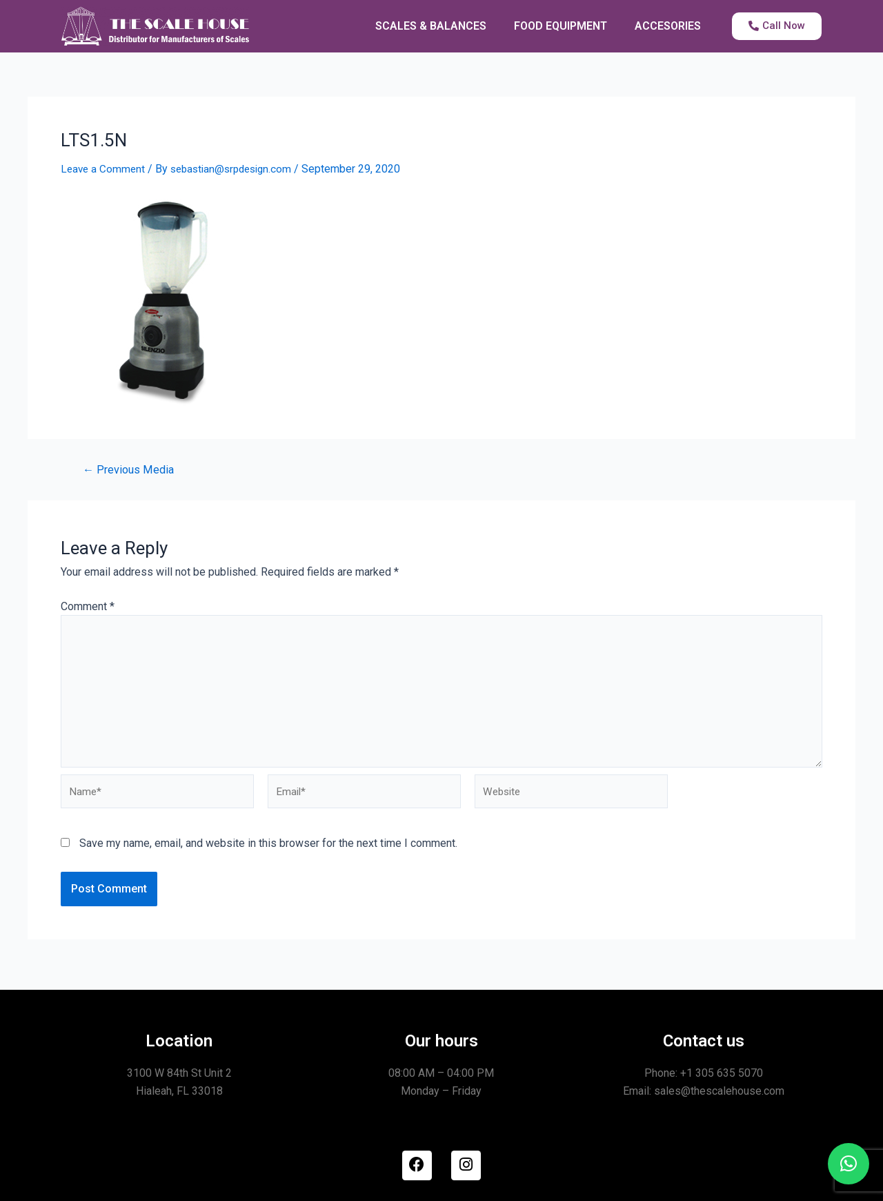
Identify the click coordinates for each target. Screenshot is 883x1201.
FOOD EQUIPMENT (560, 25)
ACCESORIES (668, 25)
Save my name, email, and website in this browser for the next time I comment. (268, 852)
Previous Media (130, 470)
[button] (848, 1163)
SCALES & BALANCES (430, 25)
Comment (88, 606)
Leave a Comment (104, 168)
